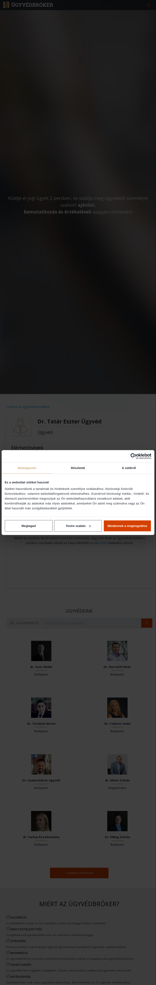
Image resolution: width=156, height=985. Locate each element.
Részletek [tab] (78, 468)
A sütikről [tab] (129, 468)
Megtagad (29, 525)
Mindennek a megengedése (127, 525)
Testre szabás (78, 525)
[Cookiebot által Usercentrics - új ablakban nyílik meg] (133, 456)
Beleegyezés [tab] (27, 468)
